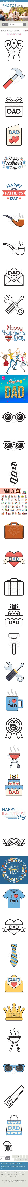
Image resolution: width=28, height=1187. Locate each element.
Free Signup (3, 1174)
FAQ (17, 1174)
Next (24, 1159)
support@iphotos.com (7, 1166)
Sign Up (2, 1)
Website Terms (9, 1172)
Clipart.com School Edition (7, 1177)
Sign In (8, 1)
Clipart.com (6, 1181)
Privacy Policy (11, 1174)
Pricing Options (20, 20)
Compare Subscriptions (19, 1172)
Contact (13, 1)
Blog (16, 1177)
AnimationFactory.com (19, 1181)
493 (20, 1159)
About (2, 1172)
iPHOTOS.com (12, 1181)
